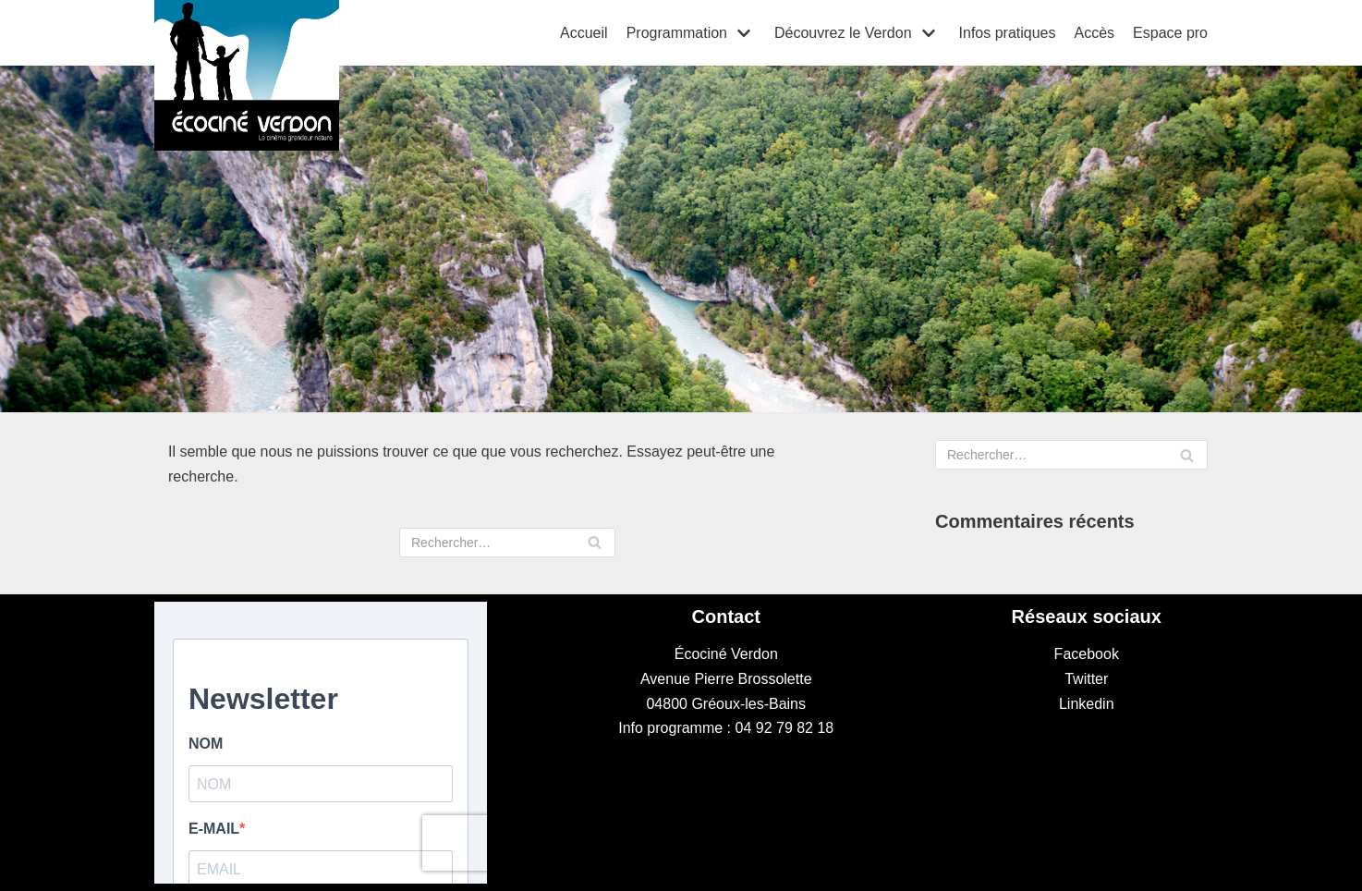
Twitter (1086, 679)
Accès (1094, 33)
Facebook (1086, 654)
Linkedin (1086, 704)
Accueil (584, 33)
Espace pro (1170, 33)
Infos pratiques (1007, 33)
